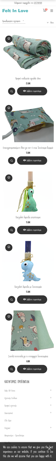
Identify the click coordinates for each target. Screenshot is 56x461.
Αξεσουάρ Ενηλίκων (10, 398)
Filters (52, 22)
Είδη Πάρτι (7, 420)
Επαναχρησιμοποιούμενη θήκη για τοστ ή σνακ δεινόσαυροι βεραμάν (28, 148)
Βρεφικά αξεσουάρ (10, 405)
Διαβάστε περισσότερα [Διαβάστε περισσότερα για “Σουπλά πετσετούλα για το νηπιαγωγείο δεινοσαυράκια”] (34, 369)
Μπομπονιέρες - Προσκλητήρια (14, 435)
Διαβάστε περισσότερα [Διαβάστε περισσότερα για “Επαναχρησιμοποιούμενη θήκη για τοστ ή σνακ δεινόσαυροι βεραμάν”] (34, 160)
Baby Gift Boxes (9, 390)
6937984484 (38, 3)
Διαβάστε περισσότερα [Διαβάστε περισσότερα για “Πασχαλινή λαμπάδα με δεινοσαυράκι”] (34, 299)
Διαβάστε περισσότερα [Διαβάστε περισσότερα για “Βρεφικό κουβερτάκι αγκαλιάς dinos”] (34, 91)
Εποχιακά (7, 428)
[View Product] (32, 91)
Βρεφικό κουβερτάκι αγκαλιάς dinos (28, 78)
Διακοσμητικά (8, 413)
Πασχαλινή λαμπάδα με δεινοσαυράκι (28, 287)
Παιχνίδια (7, 443)
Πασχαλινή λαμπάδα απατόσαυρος (28, 217)
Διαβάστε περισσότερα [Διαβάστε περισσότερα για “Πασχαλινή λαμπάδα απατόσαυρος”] (34, 230)
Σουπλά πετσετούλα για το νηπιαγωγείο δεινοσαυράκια (28, 356)
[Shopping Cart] (44, 10)
